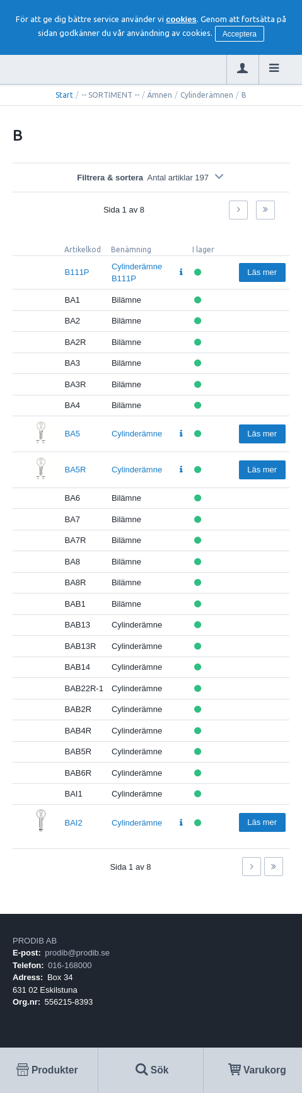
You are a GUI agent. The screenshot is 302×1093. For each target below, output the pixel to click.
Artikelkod (82, 249)
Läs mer (262, 272)
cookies (181, 19)
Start (64, 95)
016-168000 (69, 965)
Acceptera (240, 34)
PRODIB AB (35, 940)
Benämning (131, 249)
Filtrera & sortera (151, 177)
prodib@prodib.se (77, 952)
